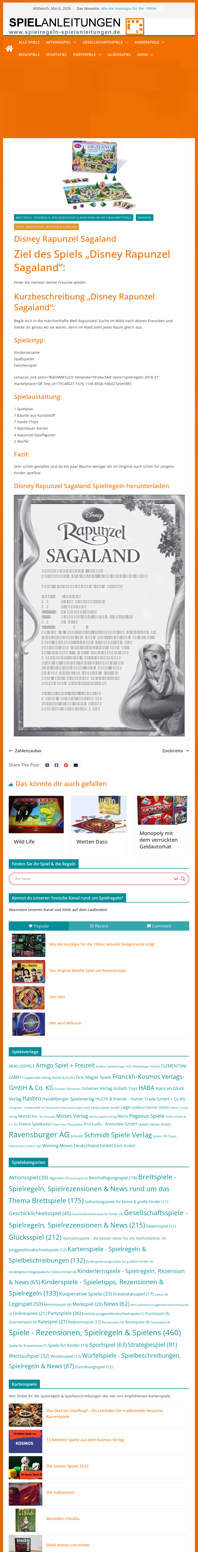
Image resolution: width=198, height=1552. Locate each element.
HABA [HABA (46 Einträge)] (146, 1088)
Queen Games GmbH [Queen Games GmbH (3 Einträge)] (154, 1124)
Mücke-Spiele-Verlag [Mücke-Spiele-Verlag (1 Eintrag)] (103, 1117)
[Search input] (93, 878)
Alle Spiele (29, 42)
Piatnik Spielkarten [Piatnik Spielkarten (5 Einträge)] (35, 1124)
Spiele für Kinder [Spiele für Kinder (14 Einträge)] (68, 1345)
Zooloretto (175, 751)
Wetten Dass (92, 841)
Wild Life (24, 841)
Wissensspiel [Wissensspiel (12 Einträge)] (66, 1356)
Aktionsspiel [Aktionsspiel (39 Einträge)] (28, 1177)
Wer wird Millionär (66, 1023)
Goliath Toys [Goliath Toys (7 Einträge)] (125, 1088)
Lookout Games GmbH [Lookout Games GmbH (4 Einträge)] (150, 1107)
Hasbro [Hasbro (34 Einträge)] (31, 1098)
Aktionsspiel (58, 42)
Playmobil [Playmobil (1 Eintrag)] (59, 1124)
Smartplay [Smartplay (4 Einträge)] (160, 1322)
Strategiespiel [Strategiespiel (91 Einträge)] (152, 1344)
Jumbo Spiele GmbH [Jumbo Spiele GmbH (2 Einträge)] (105, 1107)
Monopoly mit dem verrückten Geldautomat (158, 840)
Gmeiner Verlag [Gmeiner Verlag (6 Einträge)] (97, 1088)
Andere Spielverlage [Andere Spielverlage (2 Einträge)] (110, 1066)
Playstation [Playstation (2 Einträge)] (75, 1124)
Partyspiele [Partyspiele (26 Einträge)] (64, 1313)
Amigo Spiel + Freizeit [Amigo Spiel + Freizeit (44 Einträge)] (65, 1065)
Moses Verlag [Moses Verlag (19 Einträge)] (72, 1115)
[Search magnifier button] (183, 878)
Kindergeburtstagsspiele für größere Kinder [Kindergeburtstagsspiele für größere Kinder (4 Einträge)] (119, 1261)
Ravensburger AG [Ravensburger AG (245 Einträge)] (39, 1134)
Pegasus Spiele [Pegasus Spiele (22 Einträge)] (146, 1115)
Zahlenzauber (25, 751)
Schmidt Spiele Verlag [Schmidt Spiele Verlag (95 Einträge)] (118, 1134)
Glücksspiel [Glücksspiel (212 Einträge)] (35, 1237)
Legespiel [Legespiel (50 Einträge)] (26, 1303)
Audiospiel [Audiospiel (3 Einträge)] (79, 1178)
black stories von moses (68, 1544)
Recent (99, 926)
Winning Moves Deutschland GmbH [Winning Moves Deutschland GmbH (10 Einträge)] (77, 1145)
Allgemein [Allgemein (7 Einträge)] (59, 1178)
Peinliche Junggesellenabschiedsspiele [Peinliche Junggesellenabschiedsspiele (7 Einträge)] (113, 1313)
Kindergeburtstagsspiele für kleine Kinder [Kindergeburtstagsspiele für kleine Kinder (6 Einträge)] (42, 1272)
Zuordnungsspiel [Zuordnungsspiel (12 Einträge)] (94, 1366)
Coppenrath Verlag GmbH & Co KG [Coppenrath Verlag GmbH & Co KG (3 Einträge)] (48, 1077)
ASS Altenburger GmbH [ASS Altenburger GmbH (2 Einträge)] (143, 1066)
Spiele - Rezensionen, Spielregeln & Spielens (46, 227)
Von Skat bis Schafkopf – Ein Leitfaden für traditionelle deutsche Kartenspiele (104, 1413)
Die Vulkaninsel (60, 1492)
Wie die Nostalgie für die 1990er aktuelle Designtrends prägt (129, 11)
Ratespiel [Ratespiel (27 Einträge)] (52, 1321)
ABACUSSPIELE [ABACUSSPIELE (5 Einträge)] (22, 1066)
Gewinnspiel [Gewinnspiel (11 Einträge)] (161, 1226)
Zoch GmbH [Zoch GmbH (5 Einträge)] (124, 1145)
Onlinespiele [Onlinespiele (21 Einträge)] (30, 1313)
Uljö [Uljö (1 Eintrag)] (38, 1146)
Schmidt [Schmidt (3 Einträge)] (76, 1136)
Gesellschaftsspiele (103, 42)
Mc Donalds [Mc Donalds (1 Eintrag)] (47, 1117)
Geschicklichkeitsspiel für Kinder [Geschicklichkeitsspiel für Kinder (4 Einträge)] (97, 1214)
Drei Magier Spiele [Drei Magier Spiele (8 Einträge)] (93, 1077)
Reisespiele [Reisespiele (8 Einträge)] (137, 1322)
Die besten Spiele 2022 (67, 1465)
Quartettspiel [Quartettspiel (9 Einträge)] (23, 1322)
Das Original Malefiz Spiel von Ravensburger (88, 970)
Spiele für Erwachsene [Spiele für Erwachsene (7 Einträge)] (28, 1345)
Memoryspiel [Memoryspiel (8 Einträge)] (57, 1304)
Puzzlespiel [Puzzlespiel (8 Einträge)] (157, 1313)
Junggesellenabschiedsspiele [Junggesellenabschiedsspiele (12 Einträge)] (38, 1249)
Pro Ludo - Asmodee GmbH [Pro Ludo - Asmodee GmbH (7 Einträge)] (110, 1124)
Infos (142, 54)
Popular (39, 926)
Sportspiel (56, 54)
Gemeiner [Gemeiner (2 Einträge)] (73, 1089)
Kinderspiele (147, 42)
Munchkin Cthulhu (62, 1518)
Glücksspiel (119, 54)
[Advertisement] (99, 99)
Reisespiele (29, 54)
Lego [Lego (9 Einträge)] (125, 1107)
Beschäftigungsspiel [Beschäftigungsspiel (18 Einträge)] (113, 1178)
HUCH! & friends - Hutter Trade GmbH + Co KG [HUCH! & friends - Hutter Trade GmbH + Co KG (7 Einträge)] (140, 1099)
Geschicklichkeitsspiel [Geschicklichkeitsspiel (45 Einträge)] (40, 1213)
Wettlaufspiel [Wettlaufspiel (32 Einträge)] (29, 1356)
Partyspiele (84, 54)
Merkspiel (144, 217)
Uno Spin (57, 996)
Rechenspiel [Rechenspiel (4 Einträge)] (113, 1322)
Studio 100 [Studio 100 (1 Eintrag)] (160, 1136)
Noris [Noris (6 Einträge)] (123, 1116)
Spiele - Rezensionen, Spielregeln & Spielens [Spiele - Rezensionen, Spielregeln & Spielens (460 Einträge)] (95, 1332)
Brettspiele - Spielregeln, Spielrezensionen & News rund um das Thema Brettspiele (73, 217)
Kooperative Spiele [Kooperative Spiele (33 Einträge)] (85, 1293)
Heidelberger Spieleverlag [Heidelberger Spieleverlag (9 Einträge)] (68, 1099)
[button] (74, 42)
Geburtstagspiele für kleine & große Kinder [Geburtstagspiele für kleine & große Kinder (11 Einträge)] (126, 1201)
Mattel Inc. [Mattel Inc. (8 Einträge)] (28, 1116)
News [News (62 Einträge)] (116, 1303)
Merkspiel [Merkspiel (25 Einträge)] (87, 1304)
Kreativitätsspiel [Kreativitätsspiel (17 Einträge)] (133, 1294)
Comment (159, 926)
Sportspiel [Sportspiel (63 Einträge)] (108, 1344)
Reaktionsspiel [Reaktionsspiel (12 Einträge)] (84, 1321)
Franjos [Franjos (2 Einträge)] (60, 1089)
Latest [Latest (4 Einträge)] (161, 1294)
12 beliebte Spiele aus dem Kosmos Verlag (85, 1439)
